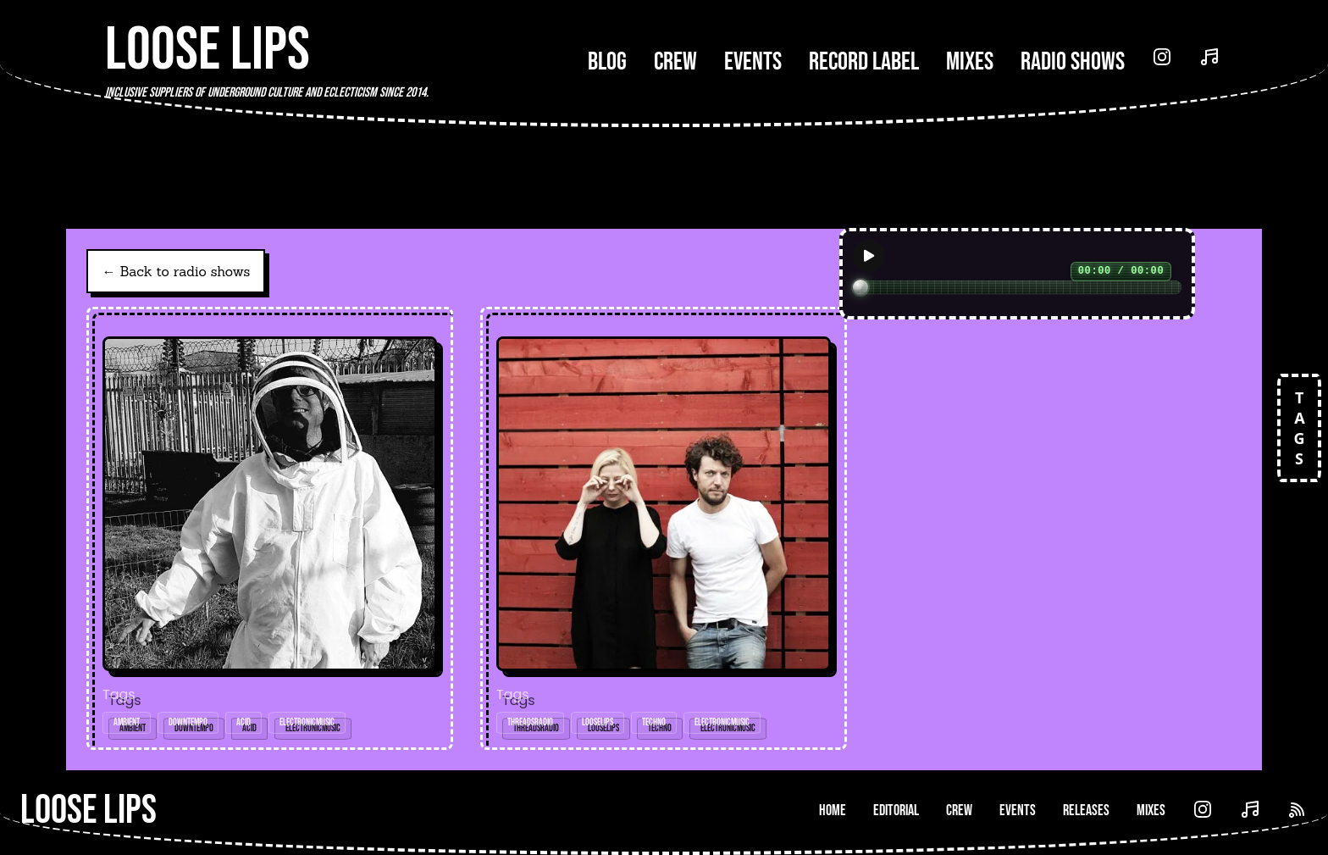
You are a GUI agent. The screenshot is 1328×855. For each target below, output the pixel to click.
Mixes (969, 62)
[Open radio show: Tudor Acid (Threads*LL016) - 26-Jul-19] (269, 528)
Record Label (864, 62)
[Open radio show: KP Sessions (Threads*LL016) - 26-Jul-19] (663, 528)
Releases (1086, 810)
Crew (675, 62)
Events (753, 62)
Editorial (896, 810)
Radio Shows (1073, 62)
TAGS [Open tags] (1299, 428)
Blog (607, 62)
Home (832, 810)
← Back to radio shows (176, 271)
